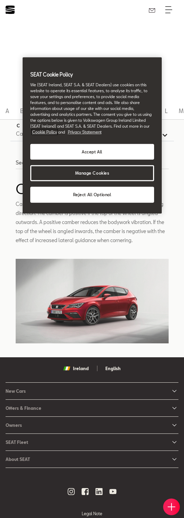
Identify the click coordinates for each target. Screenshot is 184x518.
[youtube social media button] (113, 491)
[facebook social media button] (85, 491)
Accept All (92, 151)
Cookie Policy (44, 132)
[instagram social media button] (71, 491)
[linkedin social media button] (99, 491)
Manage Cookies (92, 173)
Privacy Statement (85, 132)
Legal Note (92, 513)
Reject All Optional (92, 194)
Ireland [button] (76, 368)
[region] (92, 135)
